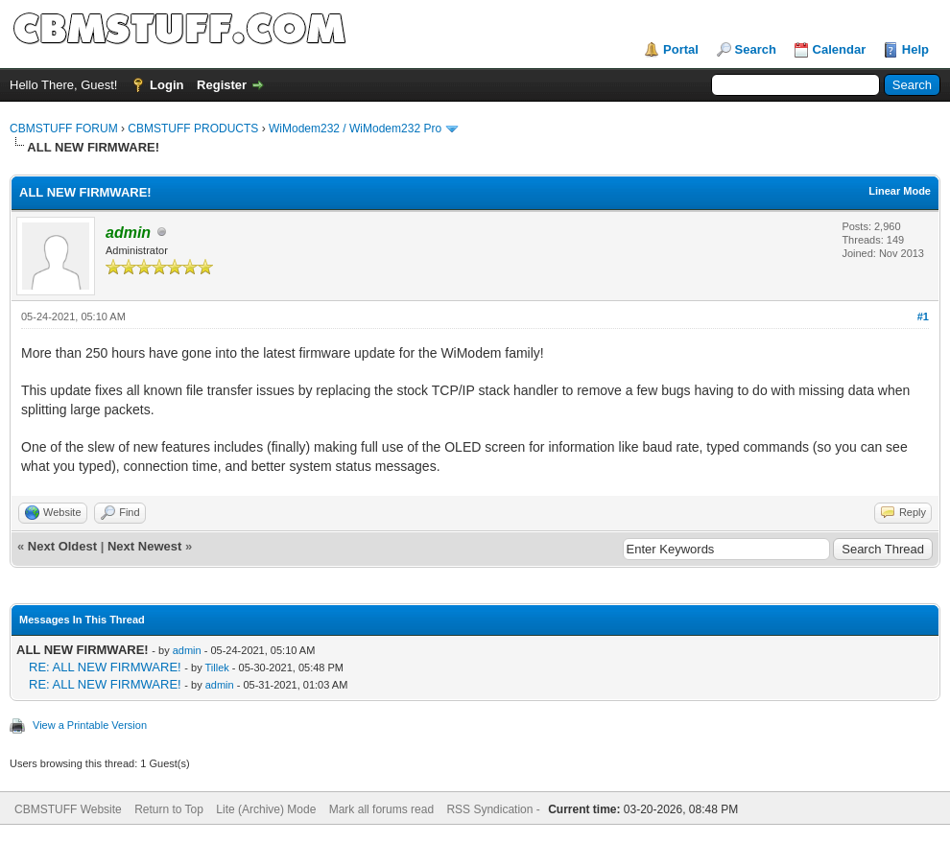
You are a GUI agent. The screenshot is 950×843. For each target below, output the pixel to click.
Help (915, 49)
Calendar (840, 49)
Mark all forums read (381, 809)
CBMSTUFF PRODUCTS (193, 128)
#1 (923, 316)
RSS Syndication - (494, 809)
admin (187, 650)
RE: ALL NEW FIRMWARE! (105, 667)
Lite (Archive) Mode (266, 809)
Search (755, 49)
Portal (681, 49)
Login (166, 85)
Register (222, 85)
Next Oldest (62, 546)
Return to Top (168, 809)
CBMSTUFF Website (68, 809)
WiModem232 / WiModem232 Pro (355, 128)
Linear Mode (899, 191)
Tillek (217, 667)
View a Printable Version (90, 725)
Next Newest (144, 546)
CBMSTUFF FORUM (64, 128)
